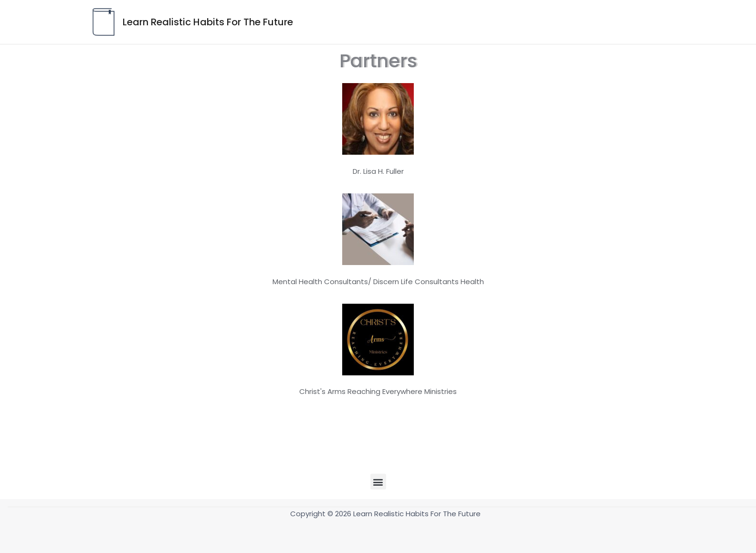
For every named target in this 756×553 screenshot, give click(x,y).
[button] (378, 481)
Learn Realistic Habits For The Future (208, 22)
